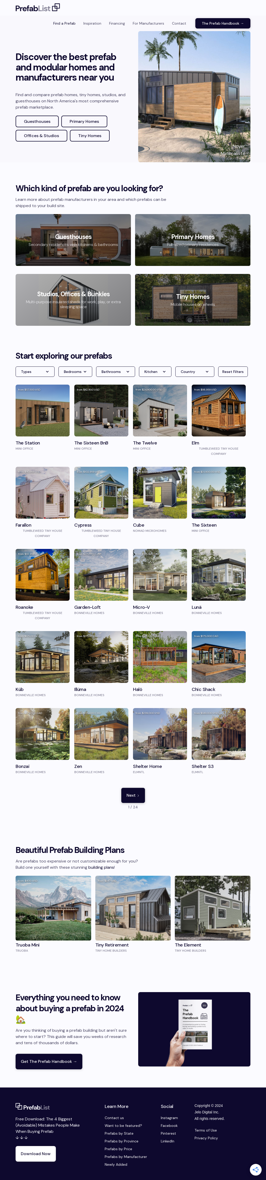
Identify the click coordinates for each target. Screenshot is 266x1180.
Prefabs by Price (118, 1149)
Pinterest (168, 1133)
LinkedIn (167, 1141)
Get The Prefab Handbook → (49, 1061)
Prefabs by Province (121, 1141)
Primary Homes (84, 121)
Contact (179, 23)
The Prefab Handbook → (223, 23)
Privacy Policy (206, 1138)
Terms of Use (206, 1130)
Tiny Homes (89, 135)
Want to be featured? (123, 1125)
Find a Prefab (64, 23)
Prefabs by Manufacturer (126, 1156)
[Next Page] (133, 795)
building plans (101, 867)
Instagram (169, 1117)
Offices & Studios (41, 135)
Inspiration (92, 23)
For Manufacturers (148, 23)
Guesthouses (37, 121)
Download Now (36, 1153)
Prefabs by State (119, 1133)
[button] (35, 371)
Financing (117, 23)
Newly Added (116, 1164)
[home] (38, 8)
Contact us (114, 1117)
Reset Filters (233, 371)
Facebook (169, 1125)
